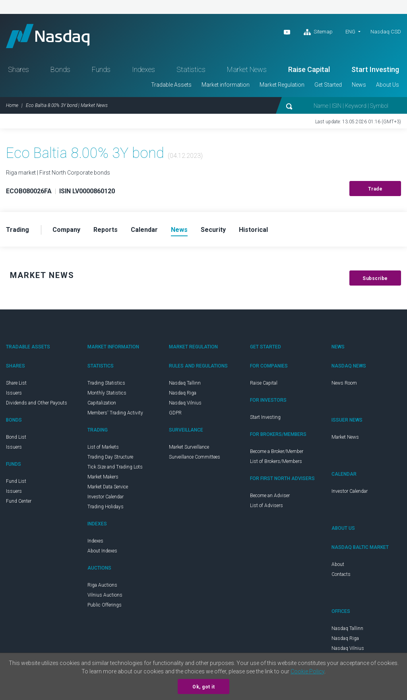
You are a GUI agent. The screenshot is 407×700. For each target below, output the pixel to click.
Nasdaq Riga (182, 393)
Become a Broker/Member (276, 451)
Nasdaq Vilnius (185, 403)
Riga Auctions (102, 585)
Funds (101, 69)
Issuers (14, 393)
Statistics (190, 69)
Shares (18, 69)
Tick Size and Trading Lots (115, 467)
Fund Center (18, 501)
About (337, 564)
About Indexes (102, 551)
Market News (247, 69)
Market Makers (102, 477)
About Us (387, 85)
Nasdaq (47, 36)
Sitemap (318, 32)
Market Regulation (282, 85)
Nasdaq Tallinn (185, 383)
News (359, 85)
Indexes (143, 69)
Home (12, 105)
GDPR (175, 413)
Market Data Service (107, 487)
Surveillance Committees (194, 457)
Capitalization (101, 403)
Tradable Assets (171, 85)
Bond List (16, 437)
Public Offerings (104, 605)
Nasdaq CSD (385, 32)
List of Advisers (266, 505)
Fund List (16, 481)
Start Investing (375, 69)
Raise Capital (309, 69)
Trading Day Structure (110, 457)
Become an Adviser (270, 495)
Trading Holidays (105, 506)
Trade (375, 189)
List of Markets (103, 447)
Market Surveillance (189, 447)
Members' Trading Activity (115, 413)
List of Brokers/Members (276, 461)
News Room (344, 383)
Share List (16, 383)
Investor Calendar (105, 497)
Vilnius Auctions (104, 595)
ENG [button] (350, 32)
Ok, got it (203, 687)
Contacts (341, 574)
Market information (226, 85)
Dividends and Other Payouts (36, 403)
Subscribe (375, 278)
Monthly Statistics (106, 393)
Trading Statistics (106, 383)
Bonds (60, 69)
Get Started (328, 85)
